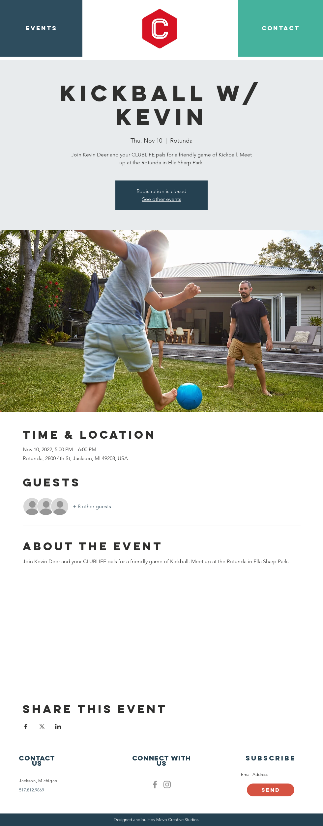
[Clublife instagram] (167, 784)
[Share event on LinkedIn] (58, 726)
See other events (161, 199)
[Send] (270, 790)
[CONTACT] (280, 28)
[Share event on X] (42, 726)
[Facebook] (155, 784)
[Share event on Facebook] (26, 726)
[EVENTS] (41, 28)
